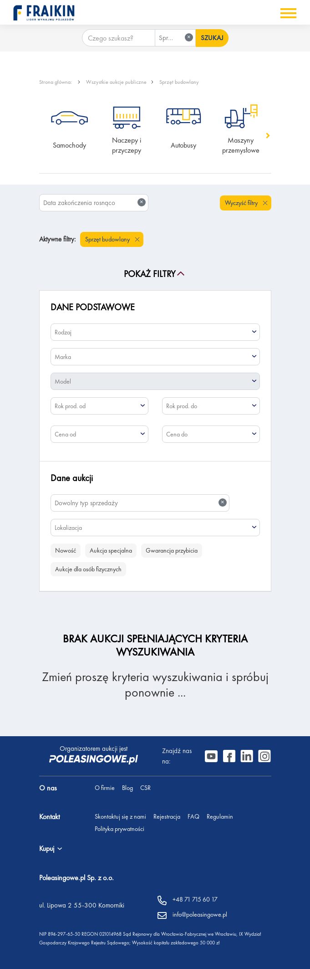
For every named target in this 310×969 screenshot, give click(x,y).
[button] (267, 135)
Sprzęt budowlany (179, 82)
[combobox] (175, 37)
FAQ (193, 816)
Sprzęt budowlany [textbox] (177, 37)
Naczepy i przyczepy (127, 145)
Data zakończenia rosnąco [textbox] (94, 202)
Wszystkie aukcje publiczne (116, 82)
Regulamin (220, 816)
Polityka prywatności (119, 829)
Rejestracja (166, 816)
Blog (127, 788)
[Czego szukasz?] (118, 37)
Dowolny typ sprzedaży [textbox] (141, 502)
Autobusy (183, 145)
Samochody (69, 145)
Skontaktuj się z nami (120, 816)
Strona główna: (56, 82)
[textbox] (155, 332)
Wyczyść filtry (242, 203)
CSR (145, 788)
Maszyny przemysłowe (240, 145)
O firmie (105, 788)
